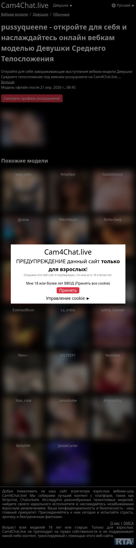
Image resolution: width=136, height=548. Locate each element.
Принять (68, 290)
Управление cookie (65, 298)
